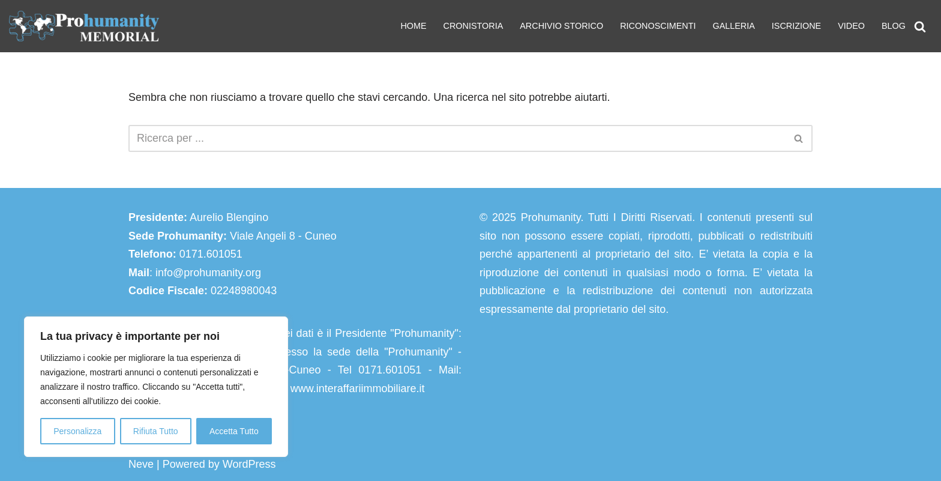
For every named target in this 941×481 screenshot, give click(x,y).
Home (413, 26)
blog (894, 26)
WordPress (249, 464)
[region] (156, 386)
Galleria (733, 26)
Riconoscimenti (658, 26)
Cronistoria (473, 26)
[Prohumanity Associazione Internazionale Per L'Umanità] (84, 26)
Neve (141, 464)
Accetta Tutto (234, 431)
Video (851, 26)
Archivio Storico (561, 26)
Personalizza (77, 431)
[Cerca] (920, 26)
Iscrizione (796, 26)
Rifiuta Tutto (155, 431)
